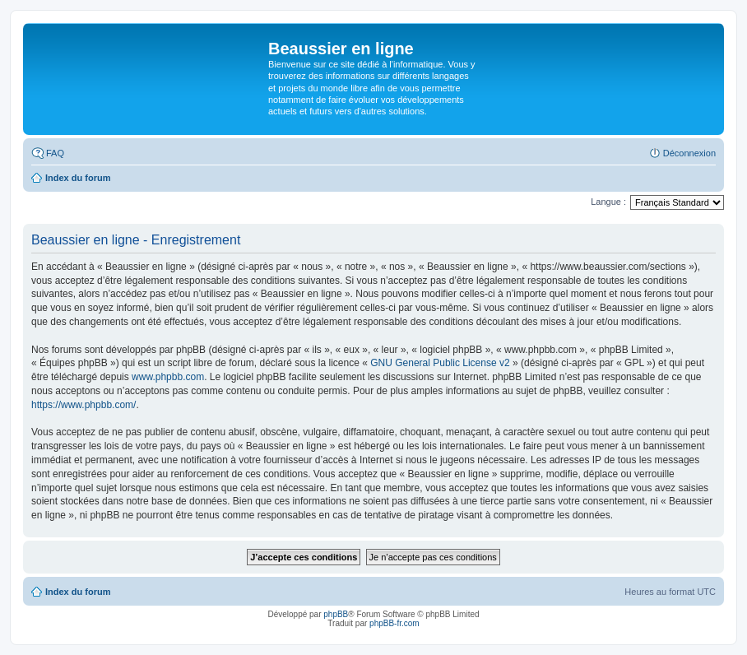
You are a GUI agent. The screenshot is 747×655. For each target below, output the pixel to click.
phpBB (335, 614)
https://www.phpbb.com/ (83, 405)
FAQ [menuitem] (55, 153)
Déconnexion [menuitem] (689, 153)
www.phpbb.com (168, 377)
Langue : (608, 202)
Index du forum (77, 592)
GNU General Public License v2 (439, 363)
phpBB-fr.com (394, 623)
